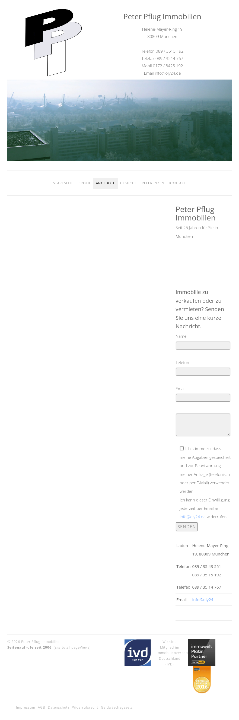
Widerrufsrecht (85, 707)
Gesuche (128, 183)
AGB (41, 707)
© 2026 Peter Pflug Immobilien (34, 641)
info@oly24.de (193, 516)
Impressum (25, 707)
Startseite (63, 183)
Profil (84, 183)
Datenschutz (59, 707)
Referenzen (153, 183)
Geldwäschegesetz (117, 707)
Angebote (105, 183)
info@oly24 (202, 599)
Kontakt (177, 183)
